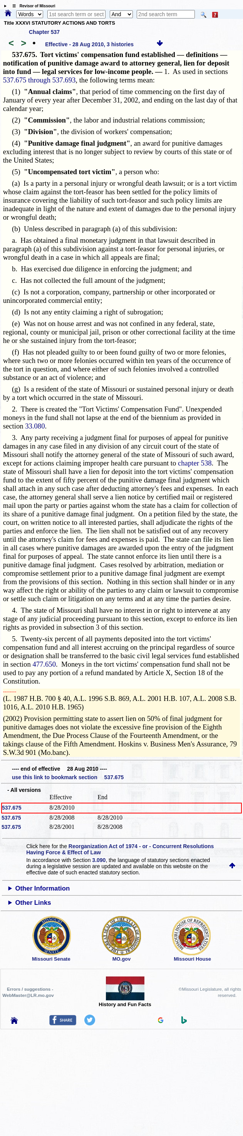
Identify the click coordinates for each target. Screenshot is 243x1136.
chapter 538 (195, 463)
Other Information (42, 888)
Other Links (33, 902)
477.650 (44, 664)
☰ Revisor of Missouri (31, 6)
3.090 (99, 860)
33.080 (35, 426)
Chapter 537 (44, 32)
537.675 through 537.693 (39, 80)
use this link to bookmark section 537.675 (68, 777)
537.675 (12, 808)
